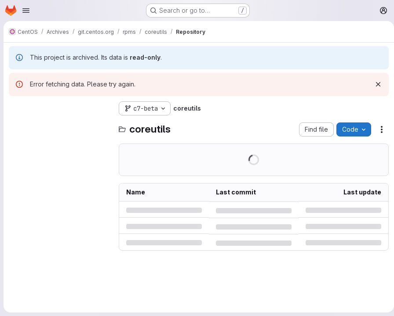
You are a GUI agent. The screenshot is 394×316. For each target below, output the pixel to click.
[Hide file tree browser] (16, 108)
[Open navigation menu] (26, 11)
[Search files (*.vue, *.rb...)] (59, 126)
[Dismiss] (374, 84)
